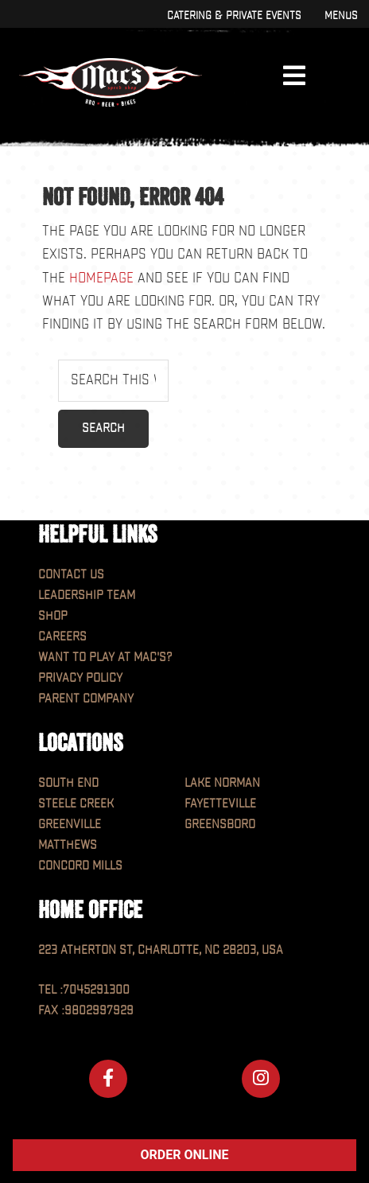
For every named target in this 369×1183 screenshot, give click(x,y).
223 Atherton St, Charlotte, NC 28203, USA (160, 950)
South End (68, 783)
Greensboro (219, 824)
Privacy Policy (80, 678)
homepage (101, 278)
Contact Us (71, 574)
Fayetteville (220, 803)
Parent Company (86, 698)
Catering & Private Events (234, 15)
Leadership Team (86, 595)
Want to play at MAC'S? (105, 657)
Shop (53, 616)
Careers (62, 636)
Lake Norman (222, 783)
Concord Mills (80, 866)
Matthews (67, 845)
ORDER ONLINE (185, 1154)
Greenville (69, 824)
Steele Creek (76, 803)
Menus (340, 15)
